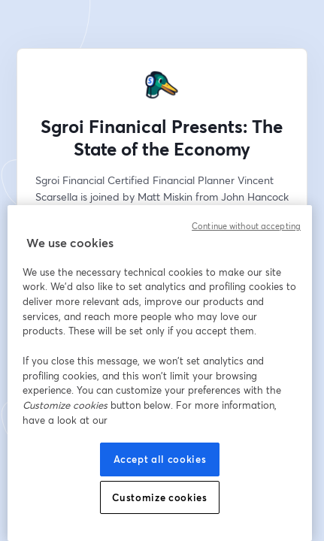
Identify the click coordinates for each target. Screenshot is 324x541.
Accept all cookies (160, 459)
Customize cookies (159, 497)
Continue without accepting (246, 226)
